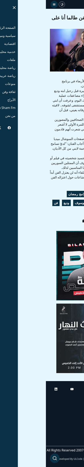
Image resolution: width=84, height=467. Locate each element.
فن (10, 203)
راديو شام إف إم (69, 419)
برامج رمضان (31, 194)
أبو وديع (51, 194)
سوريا (49, 203)
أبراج (77, 408)
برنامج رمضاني (68, 203)
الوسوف (34, 203)
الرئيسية (74, 397)
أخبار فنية (72, 211)
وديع (20, 203)
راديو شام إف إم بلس (66, 431)
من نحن (75, 442)
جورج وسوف (69, 194)
